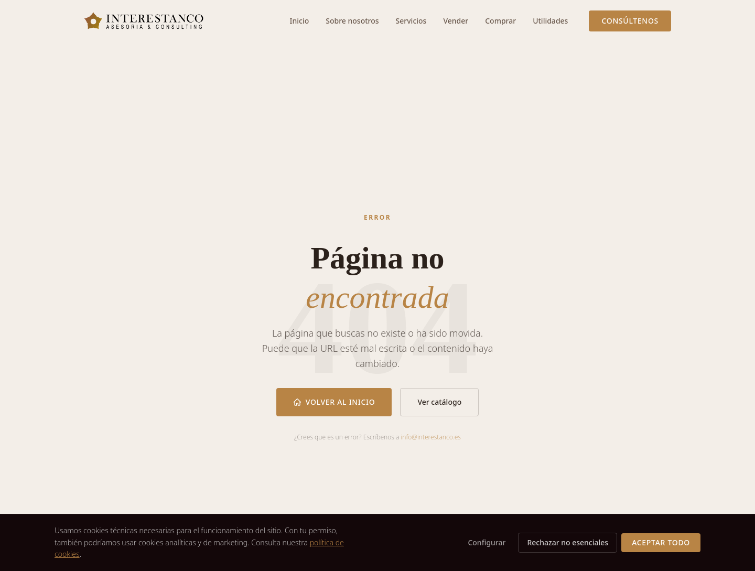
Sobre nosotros (352, 21)
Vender (455, 21)
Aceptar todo (661, 542)
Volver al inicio (334, 402)
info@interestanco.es (431, 437)
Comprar (500, 21)
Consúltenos (630, 21)
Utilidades (550, 21)
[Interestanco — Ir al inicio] (144, 21)
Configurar (486, 542)
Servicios (411, 21)
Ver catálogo (439, 402)
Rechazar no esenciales (567, 542)
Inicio (299, 21)
